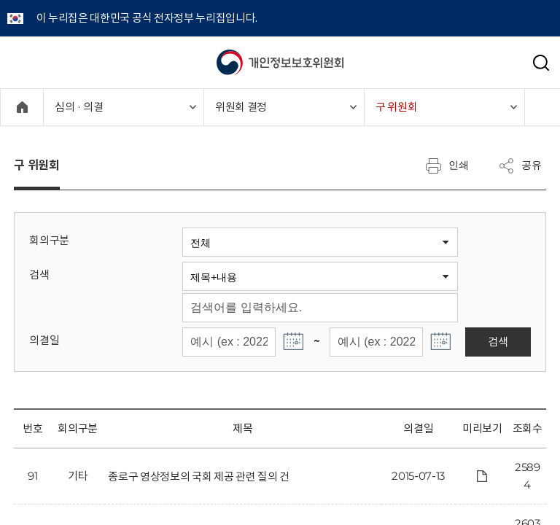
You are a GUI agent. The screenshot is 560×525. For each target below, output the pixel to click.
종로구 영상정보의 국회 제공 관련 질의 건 (198, 476)
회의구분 (49, 240)
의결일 (44, 340)
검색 (39, 274)
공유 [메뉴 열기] (520, 165)
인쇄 (447, 165)
